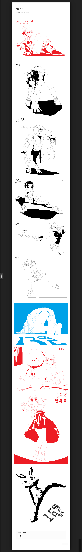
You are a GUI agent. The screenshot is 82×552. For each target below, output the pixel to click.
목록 (1, 276)
